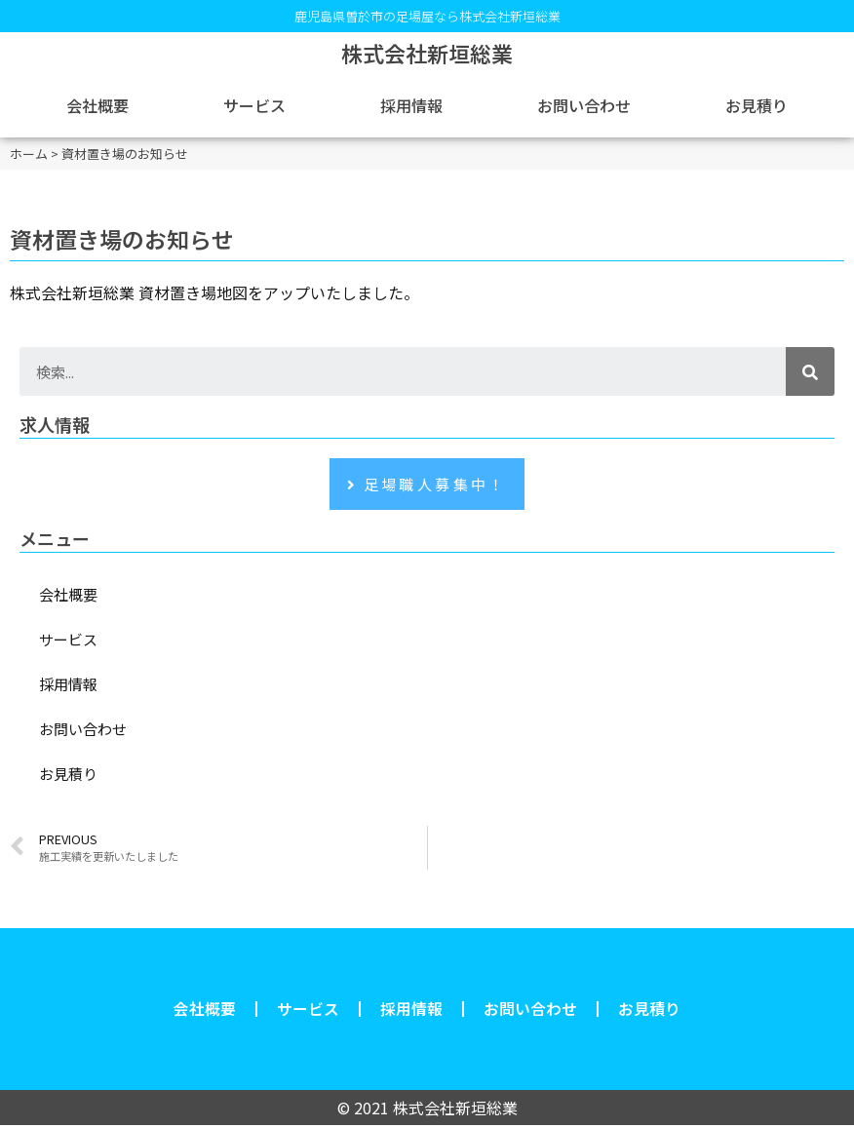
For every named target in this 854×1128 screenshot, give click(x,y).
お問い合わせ (584, 105)
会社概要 (97, 105)
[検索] (810, 371)
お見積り (756, 105)
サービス (254, 105)
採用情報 (411, 105)
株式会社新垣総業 (427, 52)
